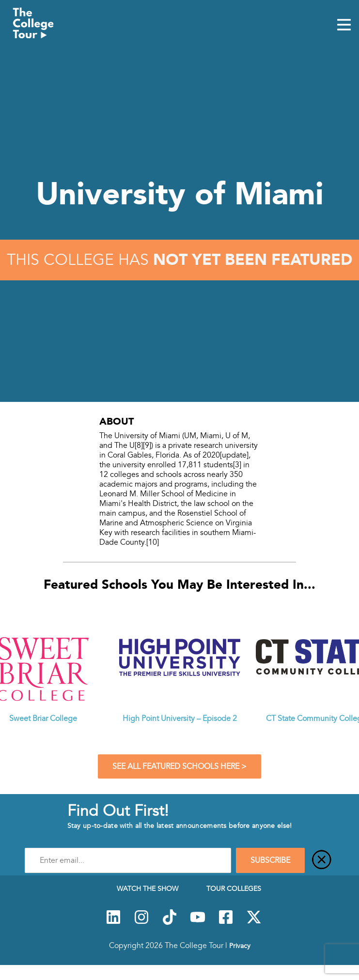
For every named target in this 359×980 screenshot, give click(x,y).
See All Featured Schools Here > (179, 766)
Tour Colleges (233, 888)
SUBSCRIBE (270, 860)
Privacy (239, 945)
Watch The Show (147, 888)
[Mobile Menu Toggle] (344, 26)
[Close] (322, 860)
